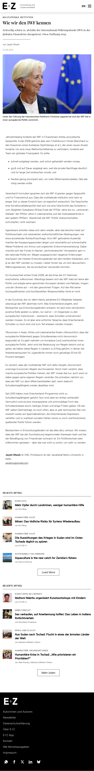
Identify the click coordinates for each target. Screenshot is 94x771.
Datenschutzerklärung (16, 723)
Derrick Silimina (25, 562)
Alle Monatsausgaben (16, 746)
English (83, 6)
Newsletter (9, 717)
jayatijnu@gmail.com (16, 463)
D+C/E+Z (23, 545)
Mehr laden (48, 672)
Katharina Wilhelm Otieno (29, 642)
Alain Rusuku (24, 662)
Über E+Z (9, 729)
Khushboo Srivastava (27, 622)
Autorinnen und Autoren (17, 711)
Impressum (10, 752)
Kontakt (7, 741)
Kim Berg (22, 509)
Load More (48, 572)
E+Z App (8, 735)
